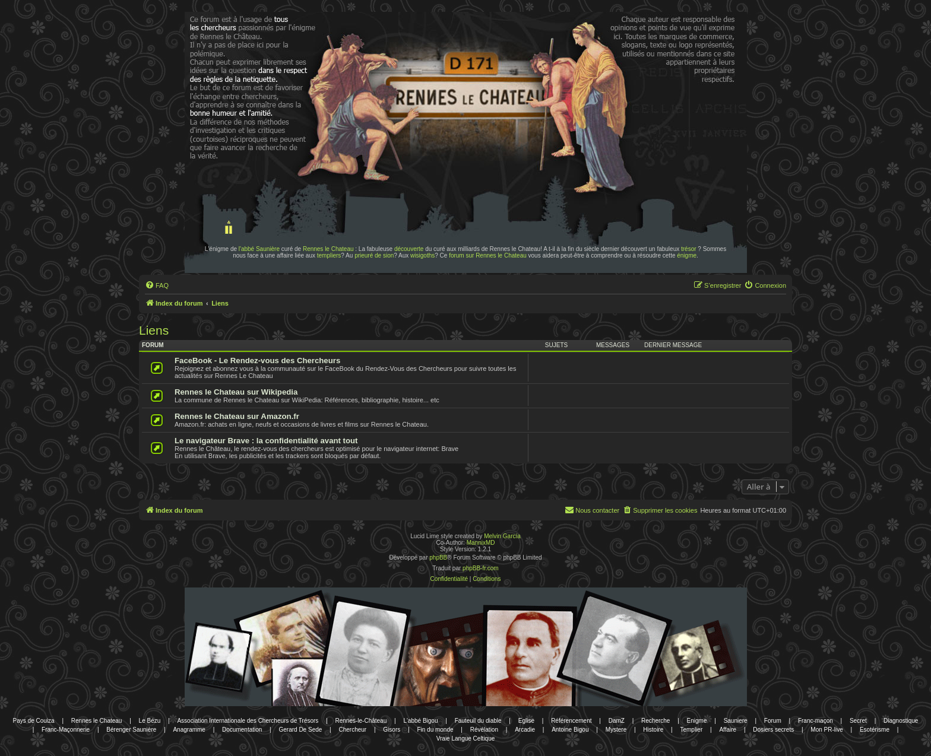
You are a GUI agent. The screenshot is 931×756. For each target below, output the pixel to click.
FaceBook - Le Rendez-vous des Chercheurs (257, 360)
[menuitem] (157, 285)
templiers (329, 255)
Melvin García (502, 536)
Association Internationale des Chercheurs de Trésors (247, 720)
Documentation (242, 729)
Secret (858, 720)
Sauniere (736, 720)
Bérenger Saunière (131, 729)
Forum (772, 720)
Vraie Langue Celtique (465, 738)
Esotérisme (874, 729)
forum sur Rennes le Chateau (488, 255)
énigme (686, 255)
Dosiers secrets (773, 729)
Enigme (697, 720)
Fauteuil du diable (478, 720)
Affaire (727, 729)
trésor (688, 249)
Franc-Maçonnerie (66, 729)
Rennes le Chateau (328, 249)
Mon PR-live (826, 729)
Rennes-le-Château (361, 720)
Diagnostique (901, 720)
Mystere (616, 729)
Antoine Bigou (570, 729)
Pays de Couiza (34, 720)
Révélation (484, 729)
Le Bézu (150, 720)
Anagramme (189, 729)
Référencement (571, 720)
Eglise (526, 720)
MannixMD (481, 542)
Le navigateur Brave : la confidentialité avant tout (266, 440)
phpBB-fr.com (481, 568)
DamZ (617, 720)
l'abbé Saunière (259, 249)
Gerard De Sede (300, 729)
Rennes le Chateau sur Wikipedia (236, 391)
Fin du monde (435, 729)
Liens (154, 330)
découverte (408, 249)
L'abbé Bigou (420, 720)
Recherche (655, 720)
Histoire (653, 729)
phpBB (438, 557)
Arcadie (525, 729)
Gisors (391, 729)
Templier (691, 729)
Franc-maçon (815, 720)
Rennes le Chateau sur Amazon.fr (237, 416)
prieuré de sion (374, 255)
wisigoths (422, 255)
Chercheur (352, 729)
